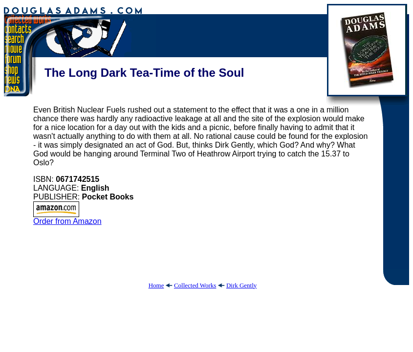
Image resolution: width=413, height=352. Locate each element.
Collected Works (195, 285)
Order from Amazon (67, 217)
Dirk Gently (241, 285)
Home (156, 285)
